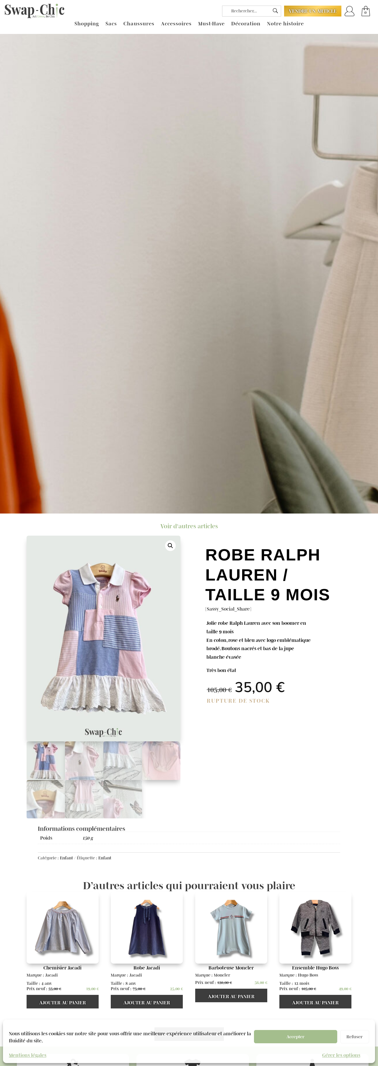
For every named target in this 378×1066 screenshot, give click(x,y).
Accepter (295, 1036)
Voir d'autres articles (189, 526)
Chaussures (138, 24)
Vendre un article (313, 11)
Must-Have (211, 24)
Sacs (111, 24)
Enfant (66, 858)
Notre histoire (285, 24)
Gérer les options (341, 1055)
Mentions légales (27, 1055)
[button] (170, 545)
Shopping (86, 24)
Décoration (245, 24)
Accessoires (176, 24)
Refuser (354, 1036)
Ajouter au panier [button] (62, 1002)
